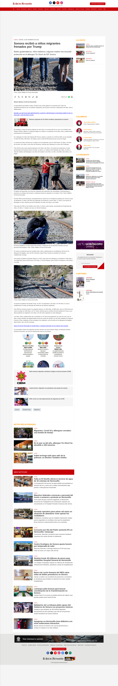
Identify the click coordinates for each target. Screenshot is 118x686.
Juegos (100, 9)
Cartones (53, 9)
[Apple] (66, 653)
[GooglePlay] (70, 653)
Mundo (35, 9)
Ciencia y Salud (79, 9)
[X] (54, 2)
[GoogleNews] (62, 653)
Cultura (64, 9)
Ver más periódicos (97, 3)
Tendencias (71, 9)
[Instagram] (61, 2)
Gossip (59, 9)
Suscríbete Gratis (90, 266)
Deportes (94, 9)
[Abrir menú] (14, 9)
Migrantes (37, 409)
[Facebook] (50, 2)
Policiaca (24, 9)
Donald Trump (27, 409)
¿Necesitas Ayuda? (59, 649)
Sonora (17, 409)
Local (18, 9)
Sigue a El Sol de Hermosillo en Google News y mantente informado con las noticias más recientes (41, 326)
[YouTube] (57, 2)
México (30, 9)
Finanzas (40, 9)
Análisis (46, 9)
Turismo (87, 9)
